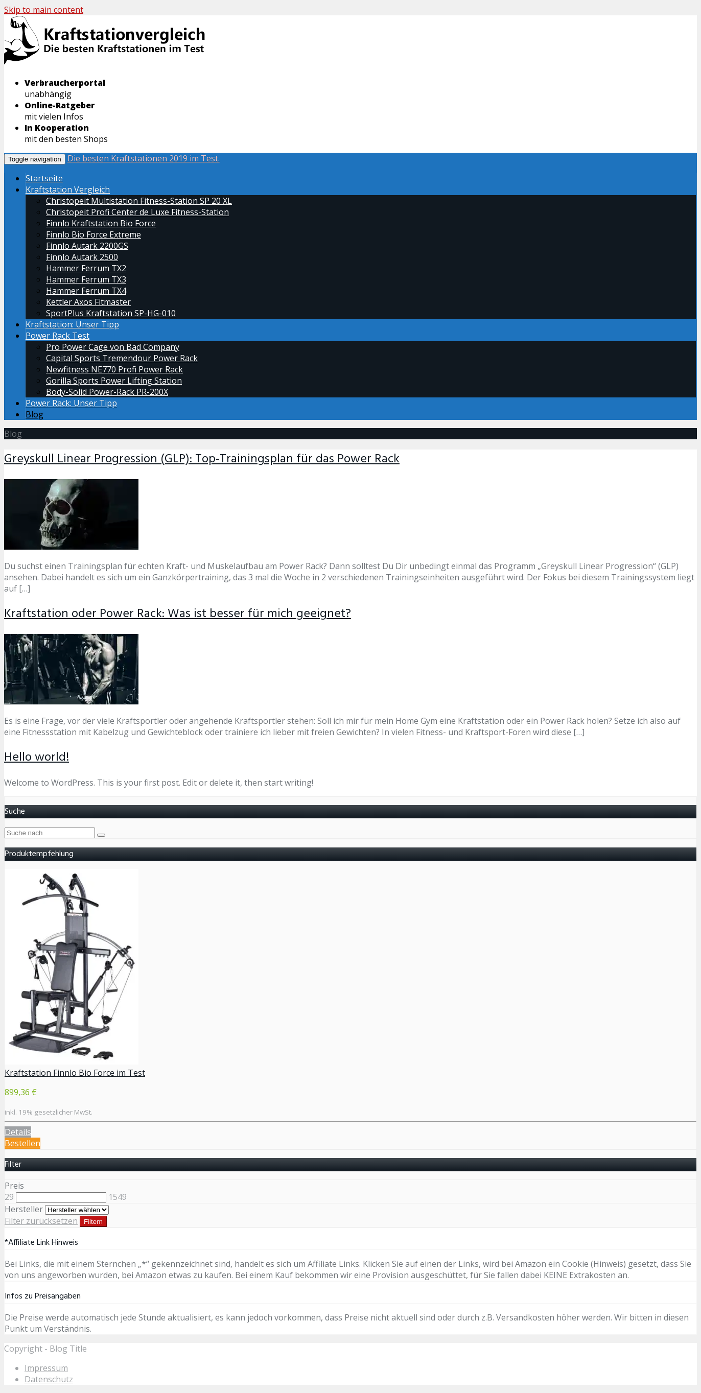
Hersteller (24, 1209)
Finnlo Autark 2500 (82, 257)
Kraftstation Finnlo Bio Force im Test (75, 1072)
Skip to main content (43, 9)
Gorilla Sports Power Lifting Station (114, 380)
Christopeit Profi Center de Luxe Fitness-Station (137, 212)
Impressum (46, 1368)
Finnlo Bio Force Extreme (93, 234)
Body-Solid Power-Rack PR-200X (107, 391)
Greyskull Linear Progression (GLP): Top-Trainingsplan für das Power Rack (202, 459)
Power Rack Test (57, 335)
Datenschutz (49, 1379)
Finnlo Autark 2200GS (87, 245)
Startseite (44, 178)
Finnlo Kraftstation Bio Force (101, 223)
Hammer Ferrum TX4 (86, 290)
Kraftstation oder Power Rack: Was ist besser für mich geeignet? (177, 614)
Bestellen (22, 1143)
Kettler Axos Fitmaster (88, 302)
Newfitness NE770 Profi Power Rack (114, 369)
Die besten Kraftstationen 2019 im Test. (143, 158)
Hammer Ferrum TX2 (86, 268)
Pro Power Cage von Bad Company (112, 346)
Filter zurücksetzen (41, 1220)
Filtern (93, 1221)
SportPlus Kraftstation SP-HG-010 (111, 313)
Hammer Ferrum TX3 (86, 279)
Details (18, 1132)
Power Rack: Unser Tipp (71, 403)
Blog (34, 414)
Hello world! (36, 757)
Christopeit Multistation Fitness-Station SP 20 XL (139, 200)
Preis (14, 1185)
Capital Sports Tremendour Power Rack (122, 358)
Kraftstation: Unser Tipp (72, 324)
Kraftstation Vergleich (68, 189)
